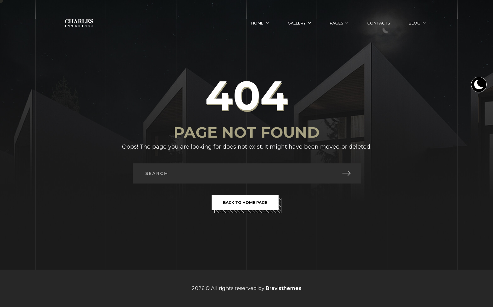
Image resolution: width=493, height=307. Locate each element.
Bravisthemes (284, 288)
